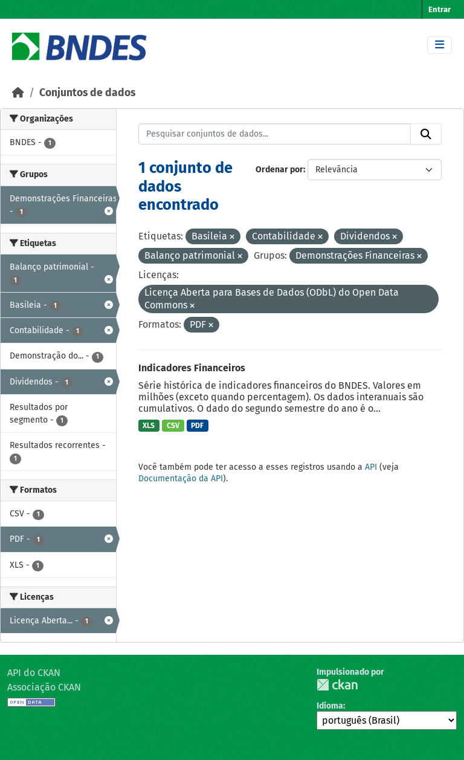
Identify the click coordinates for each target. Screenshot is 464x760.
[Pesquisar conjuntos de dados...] (274, 134)
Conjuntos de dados (87, 92)
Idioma (330, 706)
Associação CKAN (44, 687)
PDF (197, 425)
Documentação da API (180, 478)
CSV (173, 425)
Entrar (439, 9)
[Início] (18, 92)
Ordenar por (279, 169)
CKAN (337, 684)
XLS (149, 425)
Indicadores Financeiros (191, 368)
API (371, 467)
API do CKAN (33, 672)
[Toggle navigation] (439, 45)
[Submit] (426, 134)
